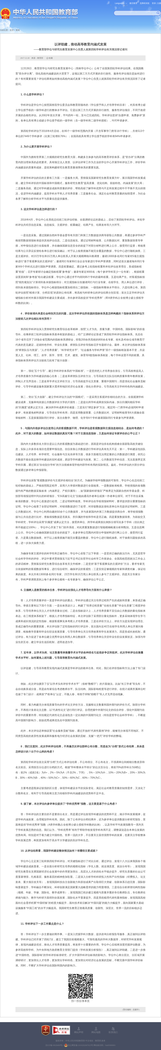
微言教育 (133, 3)
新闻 (18, 30)
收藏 (51, 58)
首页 (12, 30)
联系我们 (113, 1032)
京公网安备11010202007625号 (80, 1045)
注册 (159, 3)
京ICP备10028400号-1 (54, 1045)
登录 (154, 3)
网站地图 (96, 1032)
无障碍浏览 (144, 3)
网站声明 (78, 1032)
